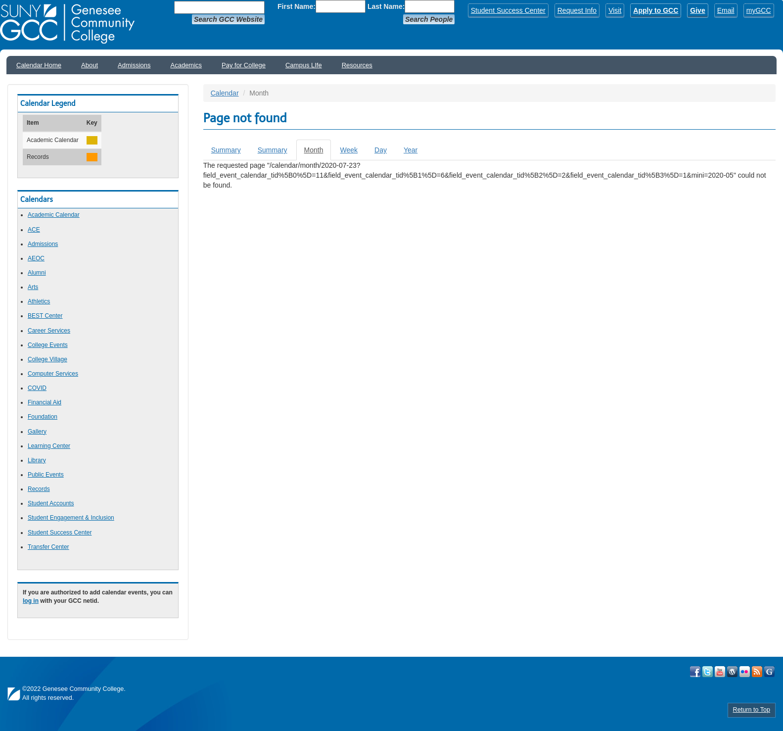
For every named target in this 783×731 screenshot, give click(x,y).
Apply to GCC (655, 10)
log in (31, 600)
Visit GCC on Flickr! (744, 671)
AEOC (36, 258)
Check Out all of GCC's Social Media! (769, 671)
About (89, 65)
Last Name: (386, 6)
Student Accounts (51, 503)
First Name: (296, 6)
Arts (33, 287)
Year (410, 150)
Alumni (37, 272)
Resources (357, 65)
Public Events (46, 474)
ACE (34, 229)
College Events (48, 344)
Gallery (37, 431)
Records (39, 489)
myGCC (758, 10)
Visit (614, 10)
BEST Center (45, 315)
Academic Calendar (54, 214)
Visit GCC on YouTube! (720, 671)
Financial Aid (44, 402)
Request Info (577, 10)
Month (317, 152)
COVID (37, 388)
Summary (226, 150)
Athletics (39, 301)
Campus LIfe (303, 65)
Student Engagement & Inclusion (71, 517)
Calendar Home (38, 65)
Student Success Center (508, 10)
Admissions (134, 65)
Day (380, 150)
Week (349, 150)
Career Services (49, 330)
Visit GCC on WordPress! (732, 671)
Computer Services (53, 373)
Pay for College (244, 65)
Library (37, 460)
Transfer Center (48, 546)
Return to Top (751, 709)
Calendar (225, 93)
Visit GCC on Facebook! (695, 671)
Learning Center (49, 445)
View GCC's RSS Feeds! (757, 671)
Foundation (42, 416)
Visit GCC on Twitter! (707, 671)
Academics (186, 65)
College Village (47, 359)
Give (697, 10)
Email (726, 10)
